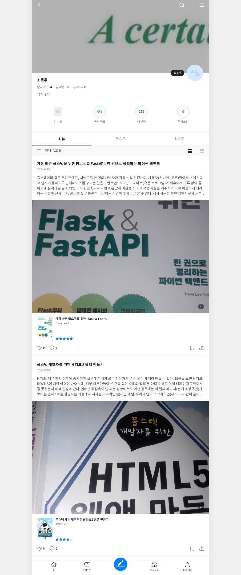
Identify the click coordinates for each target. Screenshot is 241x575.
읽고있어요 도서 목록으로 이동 (58, 111)
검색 (182, 5)
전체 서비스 (201, 5)
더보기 (191, 5)
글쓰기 (120, 564)
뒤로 (39, 5)
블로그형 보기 (190, 150)
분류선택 (38, 150)
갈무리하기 (192, 348)
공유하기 (201, 348)
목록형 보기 (201, 150)
